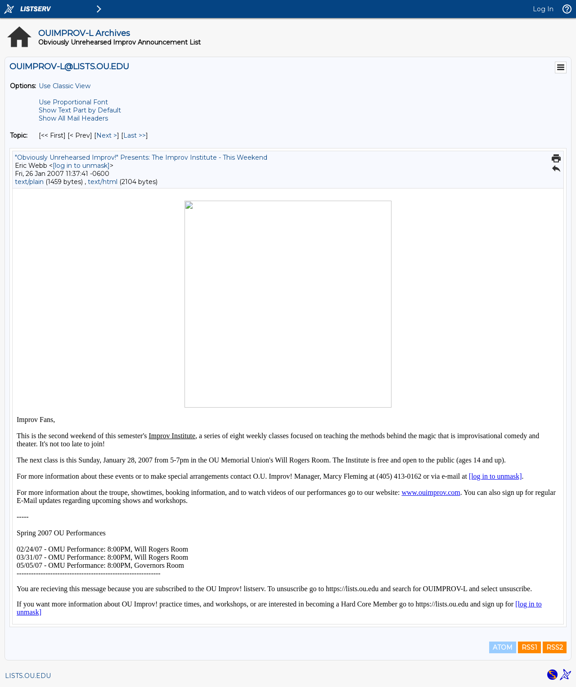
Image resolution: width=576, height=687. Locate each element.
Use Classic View (64, 86)
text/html (102, 182)
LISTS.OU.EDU (28, 676)
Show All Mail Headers (73, 118)
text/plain (29, 182)
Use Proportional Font (73, 102)
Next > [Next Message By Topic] (106, 135)
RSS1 (529, 647)
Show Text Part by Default (80, 110)
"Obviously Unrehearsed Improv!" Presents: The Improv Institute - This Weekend (141, 157)
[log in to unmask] (81, 166)
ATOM (503, 647)
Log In (543, 9)
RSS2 (554, 647)
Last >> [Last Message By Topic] (134, 135)
